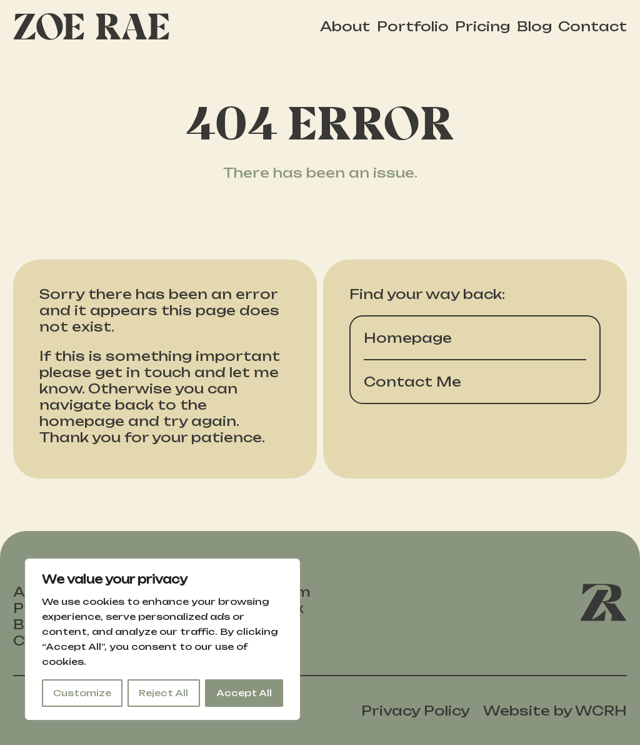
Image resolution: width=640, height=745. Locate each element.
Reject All (163, 692)
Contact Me (412, 381)
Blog (534, 26)
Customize (82, 692)
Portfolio (413, 26)
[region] (162, 639)
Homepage (408, 338)
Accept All (244, 692)
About (345, 26)
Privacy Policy (415, 710)
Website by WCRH (555, 710)
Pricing (482, 26)
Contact (592, 26)
